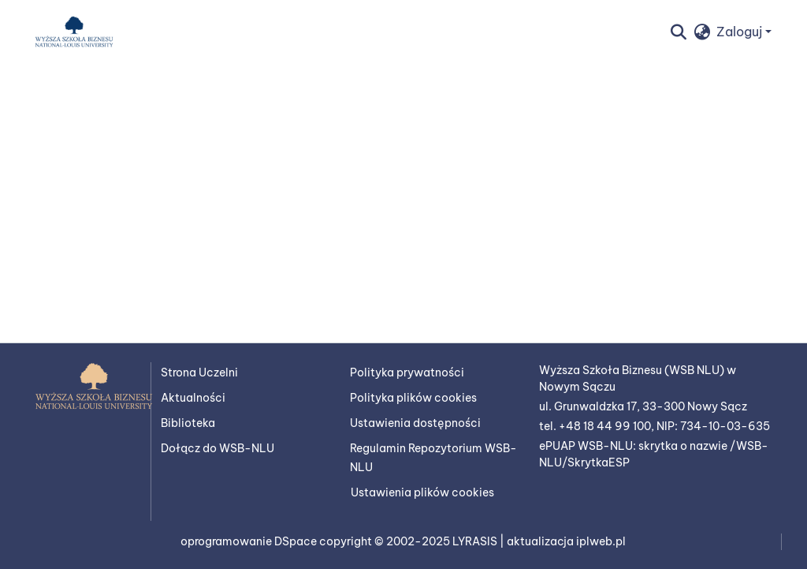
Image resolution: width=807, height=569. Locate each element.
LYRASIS (476, 541)
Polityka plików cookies (413, 398)
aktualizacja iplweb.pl (566, 541)
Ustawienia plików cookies (422, 492)
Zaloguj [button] (740, 31)
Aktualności (193, 398)
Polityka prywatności (407, 372)
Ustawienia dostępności (415, 423)
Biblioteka (188, 423)
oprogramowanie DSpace (249, 541)
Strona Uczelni (199, 372)
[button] (74, 31)
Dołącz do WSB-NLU (217, 448)
